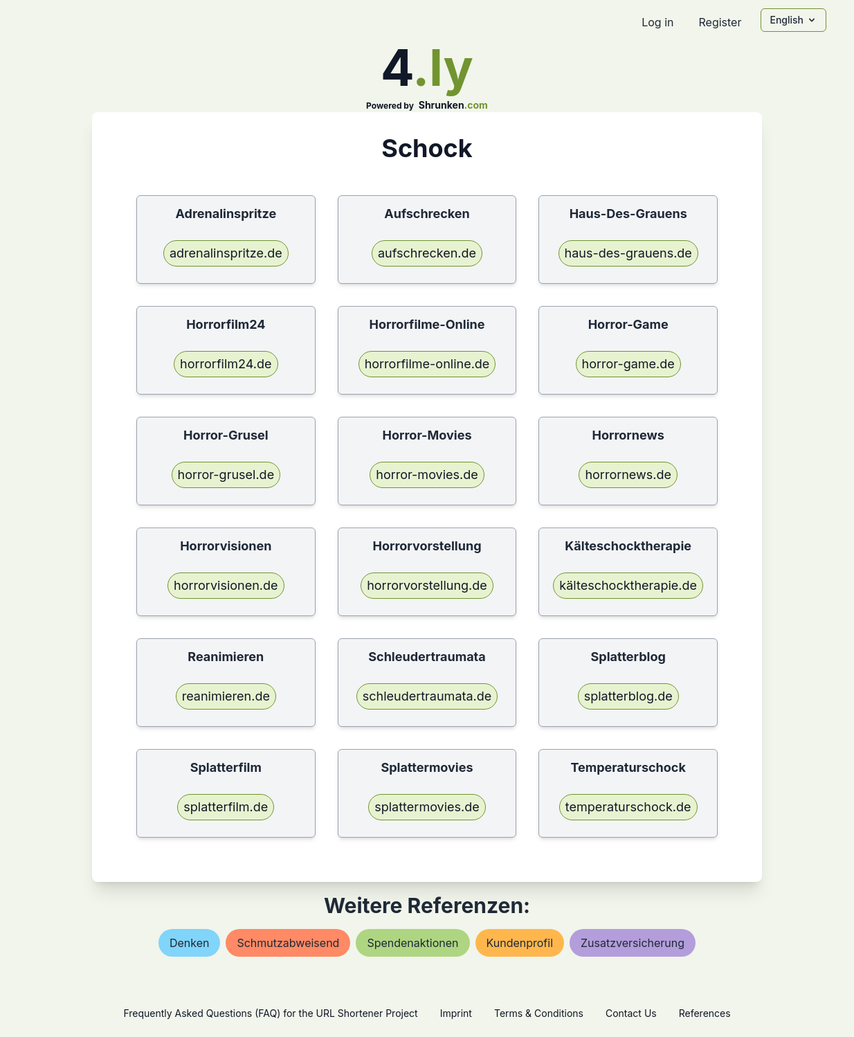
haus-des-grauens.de (628, 253)
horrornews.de (628, 474)
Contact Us (631, 1013)
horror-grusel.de (226, 474)
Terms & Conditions (538, 1013)
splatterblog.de (628, 696)
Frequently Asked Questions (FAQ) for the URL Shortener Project (270, 1013)
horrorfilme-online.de (427, 364)
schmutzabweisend (288, 943)
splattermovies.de (427, 807)
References (705, 1013)
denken (190, 943)
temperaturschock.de (628, 807)
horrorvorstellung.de (427, 585)
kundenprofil (520, 943)
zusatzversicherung (632, 943)
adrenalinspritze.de (226, 253)
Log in (657, 22)
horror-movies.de (427, 474)
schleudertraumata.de (427, 696)
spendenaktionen (412, 943)
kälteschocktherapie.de (628, 585)
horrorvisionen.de (226, 585)
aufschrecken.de (427, 253)
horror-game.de (628, 364)
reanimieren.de (226, 696)
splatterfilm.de (225, 807)
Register (719, 22)
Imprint (456, 1013)
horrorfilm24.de (225, 364)
